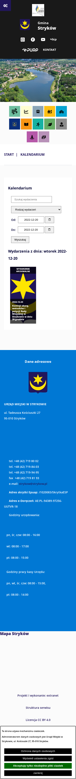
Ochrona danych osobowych (38, 751)
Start (9, 154)
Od (13, 220)
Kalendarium (32, 154)
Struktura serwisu (38, 708)
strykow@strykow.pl (33, 484)
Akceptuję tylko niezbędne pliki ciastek (38, 765)
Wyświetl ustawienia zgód (38, 758)
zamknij (38, 773)
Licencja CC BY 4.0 (38, 720)
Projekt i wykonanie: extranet (38, 695)
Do (13, 230)
